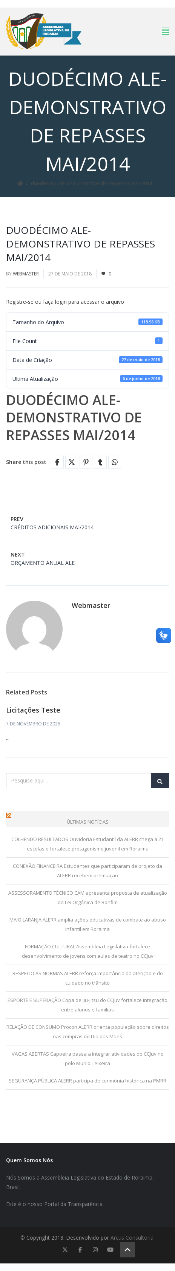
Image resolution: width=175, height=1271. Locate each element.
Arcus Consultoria (132, 1237)
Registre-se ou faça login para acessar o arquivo (65, 301)
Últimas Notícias (88, 821)
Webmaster (26, 274)
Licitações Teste (33, 709)
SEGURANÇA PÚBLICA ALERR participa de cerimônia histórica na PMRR (87, 1080)
